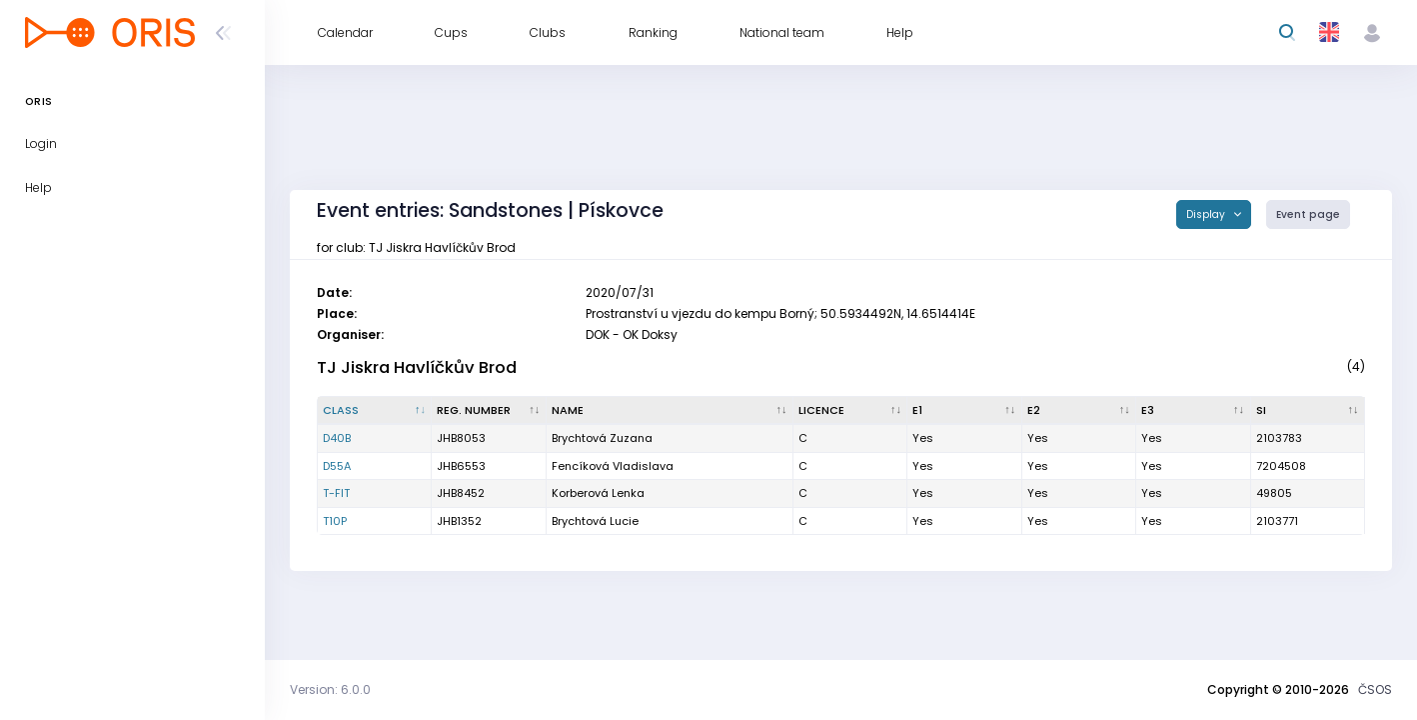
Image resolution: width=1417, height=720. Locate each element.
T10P (335, 521)
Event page (1308, 214)
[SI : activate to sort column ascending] (1308, 411)
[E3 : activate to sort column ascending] (1193, 411)
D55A (337, 466)
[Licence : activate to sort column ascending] (850, 411)
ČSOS (1375, 689)
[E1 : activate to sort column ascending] (964, 411)
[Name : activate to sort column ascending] (670, 411)
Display (1207, 214)
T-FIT (336, 493)
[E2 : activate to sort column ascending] (1079, 411)
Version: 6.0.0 (330, 689)
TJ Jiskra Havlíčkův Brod (417, 367)
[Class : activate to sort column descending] (375, 411)
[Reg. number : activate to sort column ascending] (489, 411)
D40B (337, 438)
